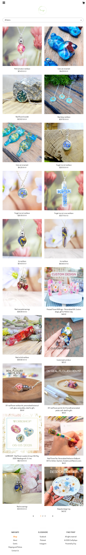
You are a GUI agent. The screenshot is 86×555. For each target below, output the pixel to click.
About (15, 540)
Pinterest (43, 540)
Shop (15, 537)
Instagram (43, 544)
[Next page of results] (52, 516)
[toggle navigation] (4, 3)
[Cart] (83, 3)
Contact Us (15, 551)
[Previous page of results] (33, 516)
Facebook (43, 537)
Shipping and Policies (15, 547)
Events (15, 544)
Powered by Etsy (70, 544)
